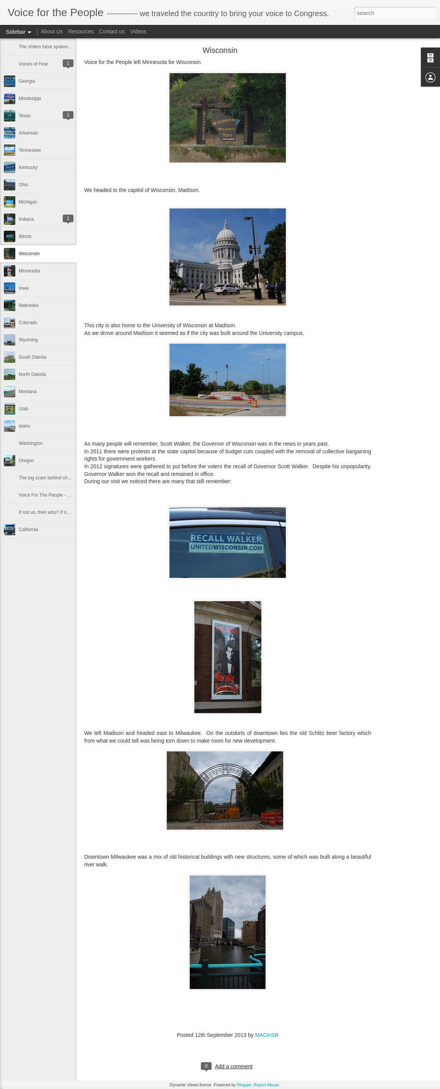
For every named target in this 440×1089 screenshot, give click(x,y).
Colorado (28, 322)
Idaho (24, 426)
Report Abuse (266, 1084)
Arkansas (28, 133)
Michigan (28, 202)
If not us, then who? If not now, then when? (62, 512)
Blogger (244, 1084)
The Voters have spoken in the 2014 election (64, 46)
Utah (23, 409)
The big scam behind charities (49, 478)
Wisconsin (29, 253)
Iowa (23, 288)
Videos (138, 31)
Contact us (112, 31)
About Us (52, 31)
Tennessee (30, 150)
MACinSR (267, 1035)
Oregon (26, 460)
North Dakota (32, 374)
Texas (25, 115)
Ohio (23, 184)
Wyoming (28, 340)
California (28, 529)
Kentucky (28, 167)
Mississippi (30, 98)
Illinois (25, 236)
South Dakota (33, 357)
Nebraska (28, 305)
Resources (81, 31)
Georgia (27, 81)
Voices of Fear (33, 64)
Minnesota (29, 271)
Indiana (26, 219)
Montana (28, 391)
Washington (31, 443)
